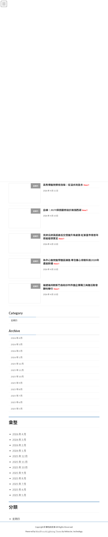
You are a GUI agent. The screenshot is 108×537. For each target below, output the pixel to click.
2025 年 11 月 (17, 370)
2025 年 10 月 (17, 376)
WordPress (40, 531)
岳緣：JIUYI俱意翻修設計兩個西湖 (65, 209)
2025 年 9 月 (16, 383)
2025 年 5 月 (16, 408)
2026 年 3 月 (16, 344)
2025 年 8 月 (16, 389)
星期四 (14, 320)
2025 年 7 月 (16, 396)
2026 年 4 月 (16, 338)
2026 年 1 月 (16, 357)
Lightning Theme (54, 531)
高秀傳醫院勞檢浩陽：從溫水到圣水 (66, 184)
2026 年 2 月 (16, 351)
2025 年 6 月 (16, 402)
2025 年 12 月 (17, 363)
